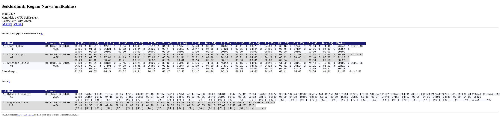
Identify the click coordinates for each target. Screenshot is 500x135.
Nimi (25, 44)
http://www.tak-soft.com (25, 127)
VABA (18, 24)
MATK (6, 24)
